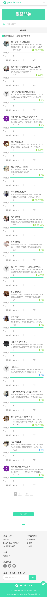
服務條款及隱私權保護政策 (16, 594)
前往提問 (23, 514)
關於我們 (6, 539)
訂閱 (32, 577)
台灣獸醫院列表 (9, 546)
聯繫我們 (6, 556)
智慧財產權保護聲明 (32, 594)
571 (27, 494)
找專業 (29, 546)
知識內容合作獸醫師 (11, 543)
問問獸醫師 (31, 539)
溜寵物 (29, 543)
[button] (23, 524)
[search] (25, 24)
